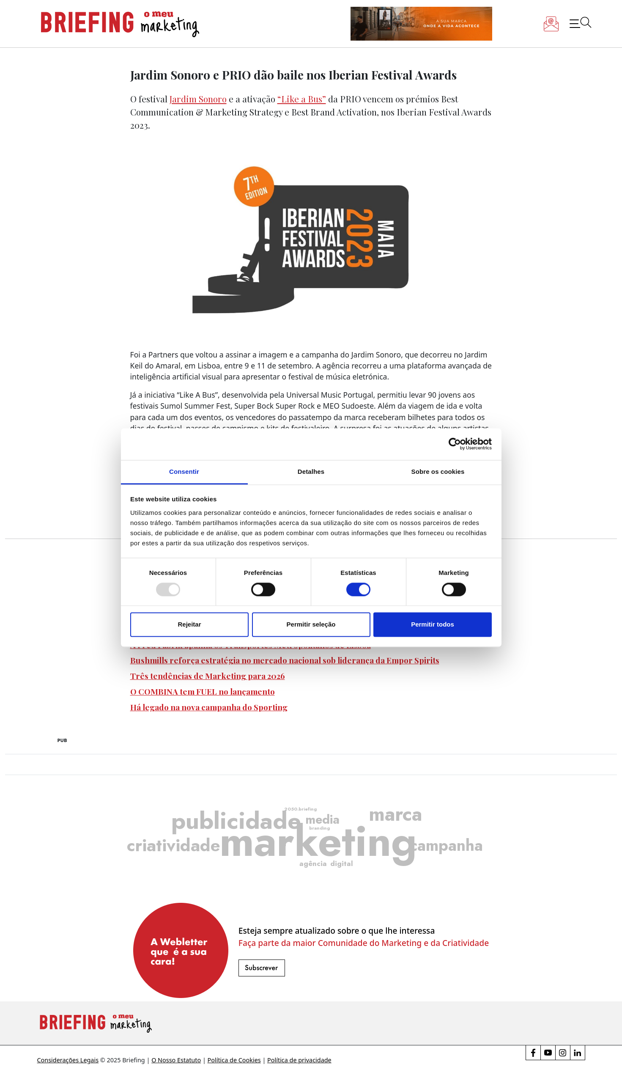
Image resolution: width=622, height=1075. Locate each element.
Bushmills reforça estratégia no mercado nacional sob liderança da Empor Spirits (284, 659)
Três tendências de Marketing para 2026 (207, 675)
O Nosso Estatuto (176, 1060)
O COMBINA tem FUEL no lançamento (202, 691)
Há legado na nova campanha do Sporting (209, 706)
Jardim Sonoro (198, 98)
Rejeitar (189, 624)
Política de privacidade (299, 1060)
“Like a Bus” (301, 98)
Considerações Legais (68, 1060)
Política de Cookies (234, 1060)
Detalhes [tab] (311, 471)
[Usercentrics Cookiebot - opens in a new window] (455, 443)
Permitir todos (432, 624)
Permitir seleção (311, 624)
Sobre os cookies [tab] (438, 471)
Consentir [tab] (184, 471)
